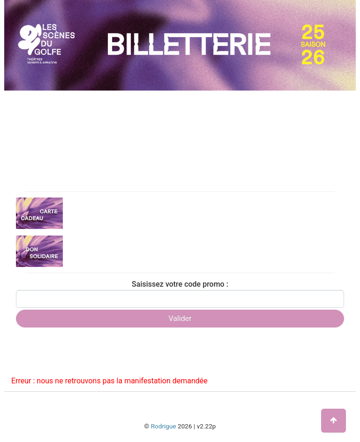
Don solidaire (83, 250)
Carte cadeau (83, 212)
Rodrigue (163, 426)
